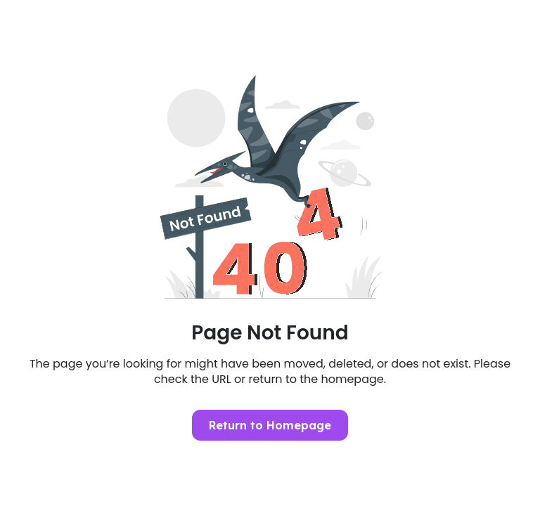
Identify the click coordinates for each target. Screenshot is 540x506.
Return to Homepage (270, 425)
